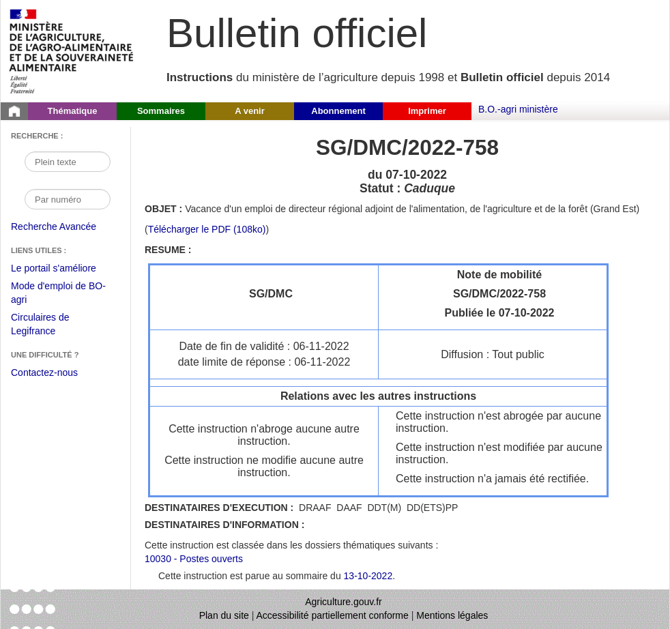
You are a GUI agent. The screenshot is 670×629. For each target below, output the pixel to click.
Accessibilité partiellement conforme (333, 615)
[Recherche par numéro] (68, 199)
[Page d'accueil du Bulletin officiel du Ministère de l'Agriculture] (14, 111)
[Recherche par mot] (68, 161)
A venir (250, 111)
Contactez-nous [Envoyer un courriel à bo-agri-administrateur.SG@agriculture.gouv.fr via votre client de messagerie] (44, 372)
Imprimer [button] (427, 111)
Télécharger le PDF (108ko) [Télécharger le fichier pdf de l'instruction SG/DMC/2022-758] (207, 229)
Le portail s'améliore (64, 269)
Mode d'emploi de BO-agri (58, 294)
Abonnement (338, 111)
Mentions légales (452, 615)
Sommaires (161, 111)
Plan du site (224, 615)
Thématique (73, 111)
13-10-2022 (368, 575)
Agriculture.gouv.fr (343, 601)
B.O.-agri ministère (518, 109)
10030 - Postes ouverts (194, 558)
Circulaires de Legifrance (51, 326)
